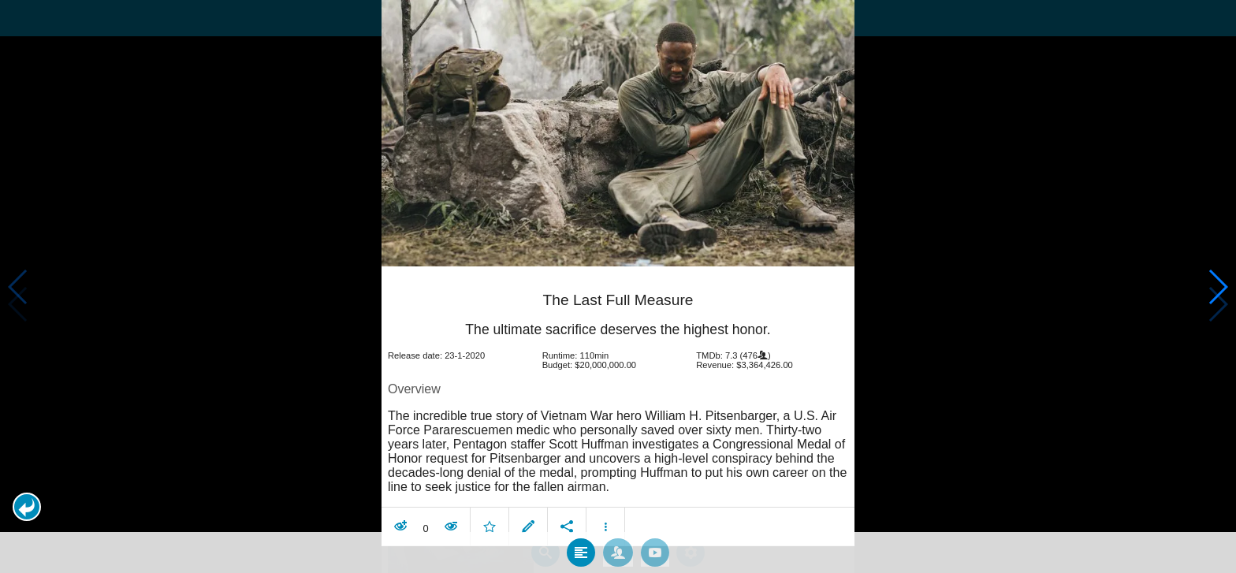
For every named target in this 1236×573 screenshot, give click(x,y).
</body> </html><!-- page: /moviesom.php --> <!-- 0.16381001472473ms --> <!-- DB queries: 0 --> (618, 286)
